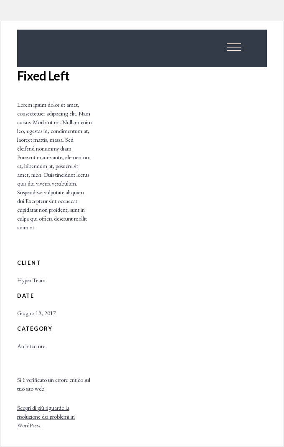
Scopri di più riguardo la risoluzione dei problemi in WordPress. (46, 416)
